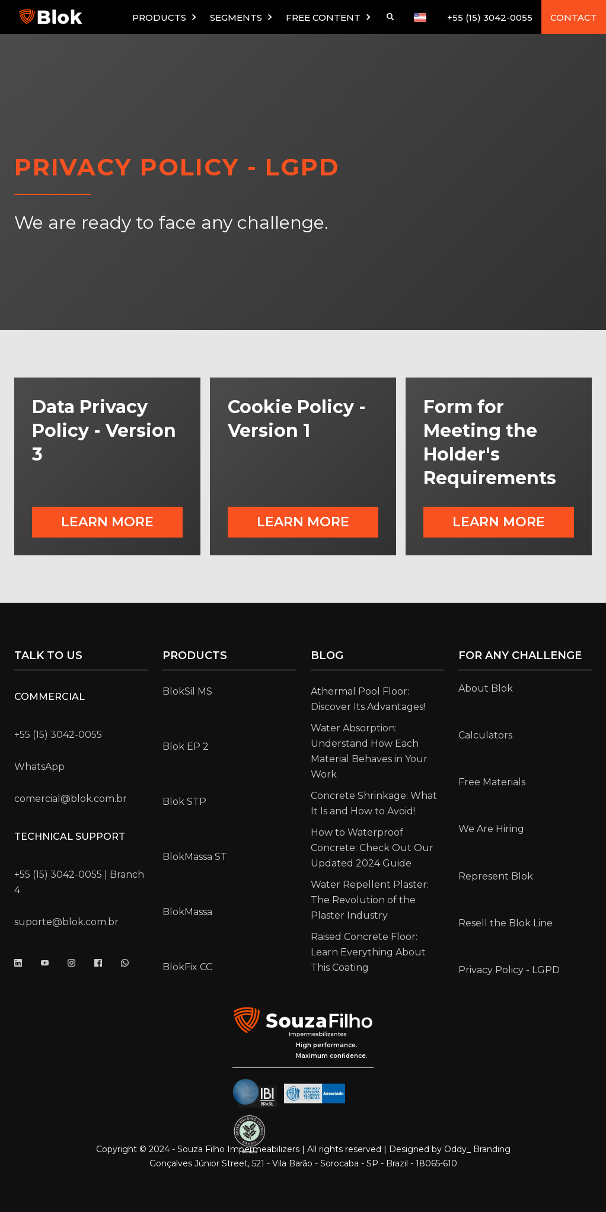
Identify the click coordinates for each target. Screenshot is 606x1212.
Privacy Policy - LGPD (509, 970)
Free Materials (491, 782)
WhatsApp (39, 766)
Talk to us (48, 655)
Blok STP (184, 801)
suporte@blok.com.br (66, 922)
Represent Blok (495, 876)
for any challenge (520, 655)
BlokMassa (187, 911)
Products (194, 655)
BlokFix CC (187, 967)
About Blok (485, 688)
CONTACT (573, 17)
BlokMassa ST (194, 856)
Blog (327, 655)
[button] (165, 17)
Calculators (485, 735)
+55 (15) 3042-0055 (489, 17)
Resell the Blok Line (505, 923)
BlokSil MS (187, 691)
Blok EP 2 (185, 746)
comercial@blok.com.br (70, 798)
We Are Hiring (491, 828)
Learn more (107, 522)
